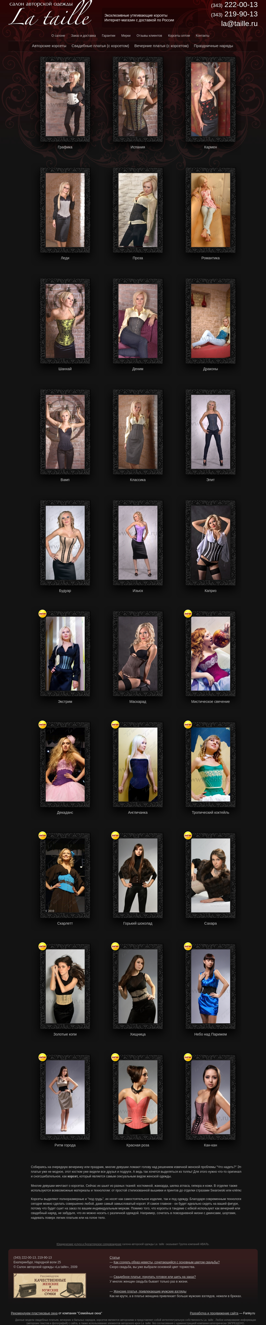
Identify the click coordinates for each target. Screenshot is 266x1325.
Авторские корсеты (49, 45)
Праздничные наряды (213, 45)
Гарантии (108, 35)
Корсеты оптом (179, 35)
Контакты (202, 35)
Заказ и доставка (83, 35)
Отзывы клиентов (149, 35)
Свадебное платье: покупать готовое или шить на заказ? (155, 1277)
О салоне (58, 35)
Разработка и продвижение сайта (214, 1313)
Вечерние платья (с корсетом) (161, 45)
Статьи (115, 1257)
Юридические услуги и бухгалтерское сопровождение (89, 1244)
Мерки (125, 35)
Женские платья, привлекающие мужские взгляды (150, 1291)
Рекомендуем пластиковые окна (34, 1313)
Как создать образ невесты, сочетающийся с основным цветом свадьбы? (167, 1262)
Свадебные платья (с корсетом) (100, 45)
